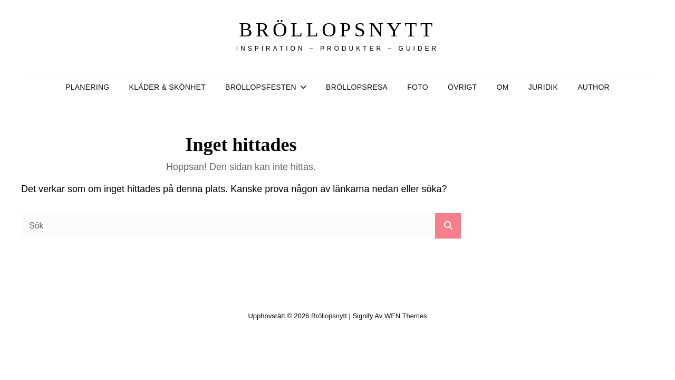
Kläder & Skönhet (167, 87)
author (593, 87)
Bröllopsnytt (337, 29)
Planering (87, 87)
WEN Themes (405, 316)
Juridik (543, 87)
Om (502, 87)
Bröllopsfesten (260, 87)
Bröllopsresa (357, 87)
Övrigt (462, 87)
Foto (417, 87)
